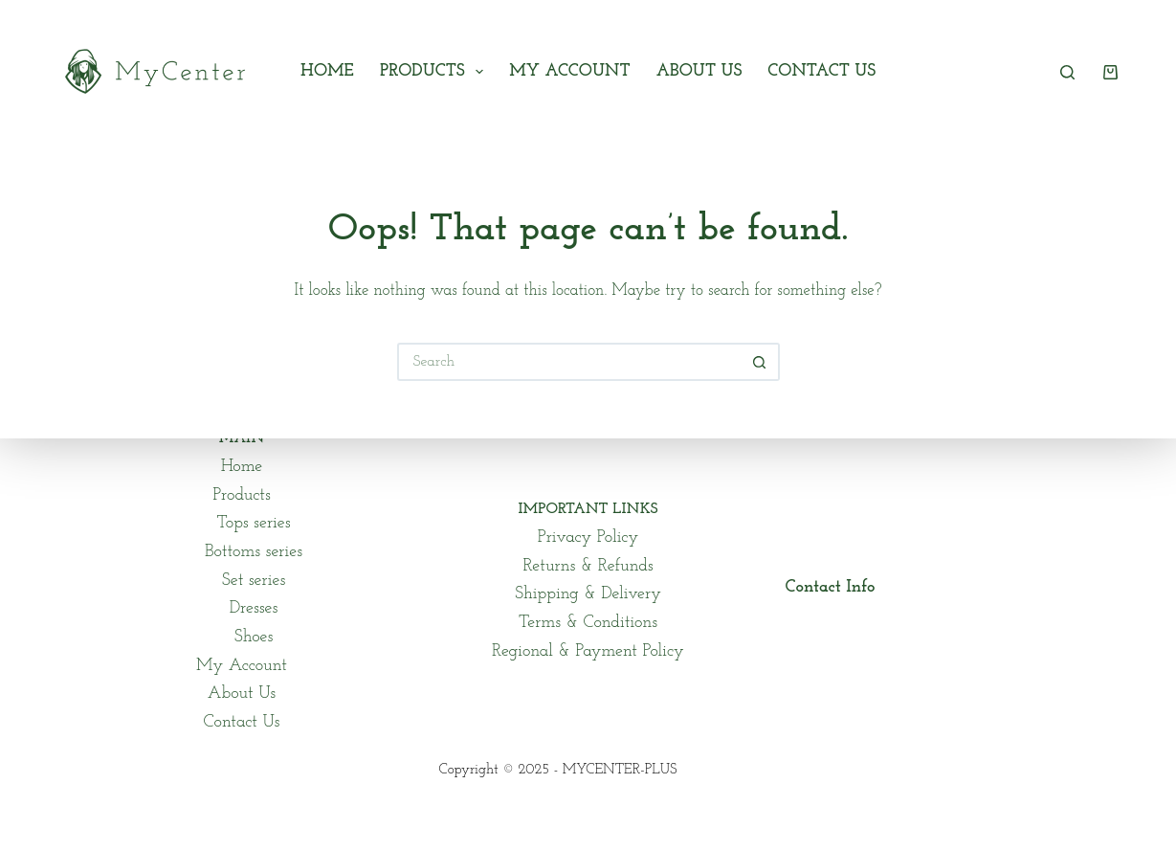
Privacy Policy (588, 537)
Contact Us (821, 71)
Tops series (253, 523)
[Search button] (761, 362)
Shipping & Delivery (588, 594)
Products (435, 71)
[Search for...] (569, 362)
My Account (569, 71)
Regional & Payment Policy (588, 651)
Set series (253, 580)
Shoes (254, 637)
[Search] (1067, 72)
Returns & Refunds (587, 566)
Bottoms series (253, 552)
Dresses (254, 608)
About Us (699, 71)
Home (327, 71)
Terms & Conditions (588, 623)
